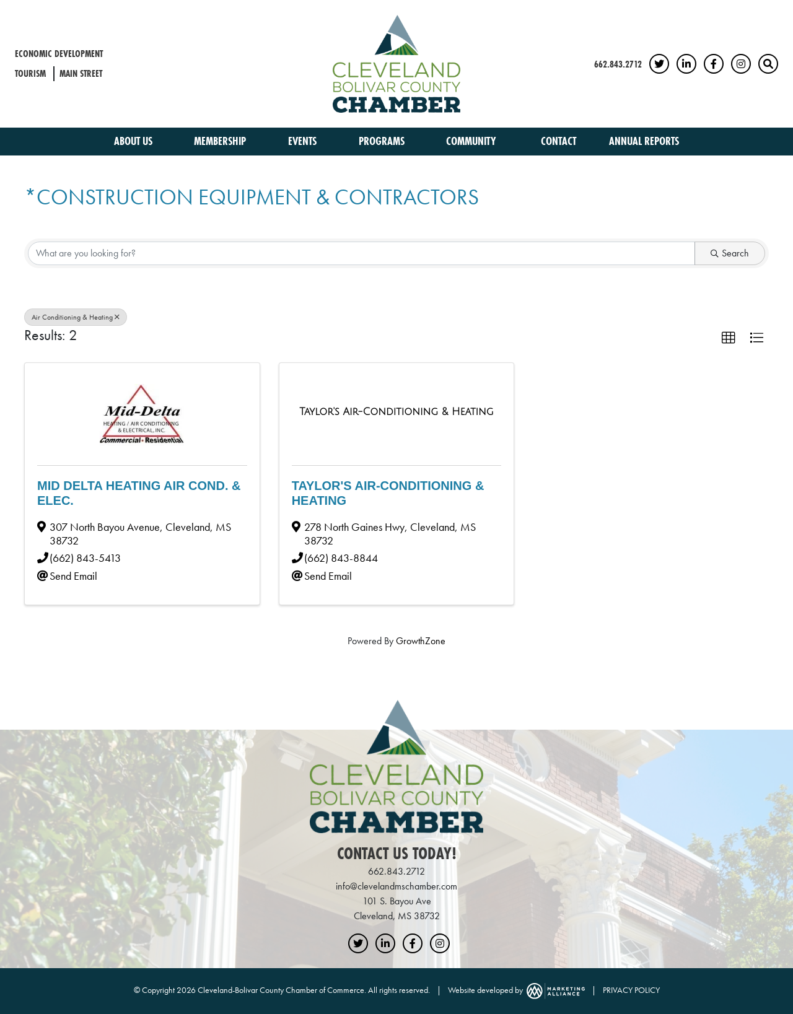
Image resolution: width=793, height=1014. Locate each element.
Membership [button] (221, 141)
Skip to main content (0, 10)
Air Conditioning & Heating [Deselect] (76, 317)
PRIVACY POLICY (631, 989)
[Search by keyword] (361, 253)
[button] (728, 338)
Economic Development (59, 53)
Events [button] (303, 141)
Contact (558, 141)
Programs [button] (383, 141)
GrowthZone (420, 640)
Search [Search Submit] (730, 253)
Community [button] (472, 141)
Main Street (80, 73)
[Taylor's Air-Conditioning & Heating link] (396, 412)
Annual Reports (644, 141)
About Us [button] (134, 141)
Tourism (30, 73)
